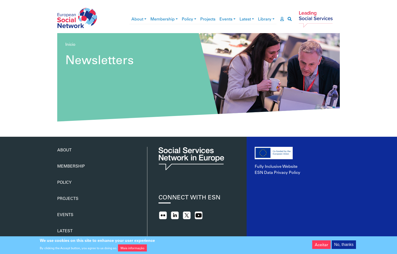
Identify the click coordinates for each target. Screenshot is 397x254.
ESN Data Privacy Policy (277, 172)
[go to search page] (290, 19)
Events (226, 18)
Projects (207, 18)
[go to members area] (282, 19)
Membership (162, 18)
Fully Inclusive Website (276, 166)
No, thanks (343, 245)
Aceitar (321, 245)
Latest (245, 18)
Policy (187, 18)
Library (264, 18)
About (137, 18)
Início (70, 44)
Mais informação (132, 249)
